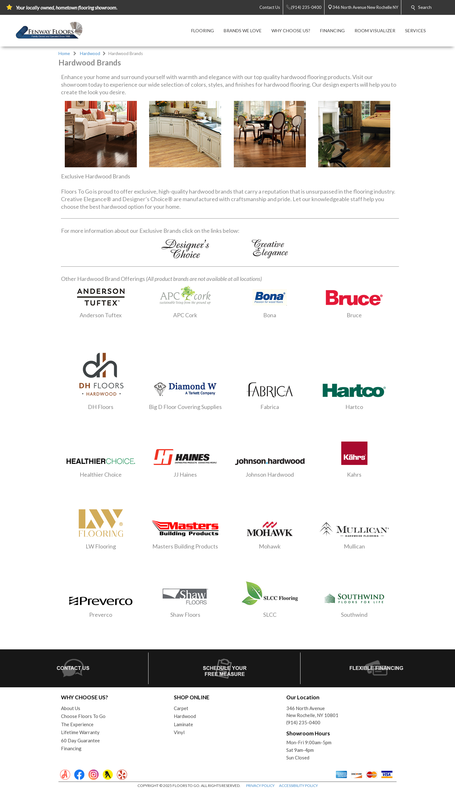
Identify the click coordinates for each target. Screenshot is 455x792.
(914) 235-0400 (303, 722)
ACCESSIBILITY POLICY (298, 785)
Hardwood (90, 53)
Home (64, 53)
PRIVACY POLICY (260, 785)
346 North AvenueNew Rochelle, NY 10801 (312, 711)
